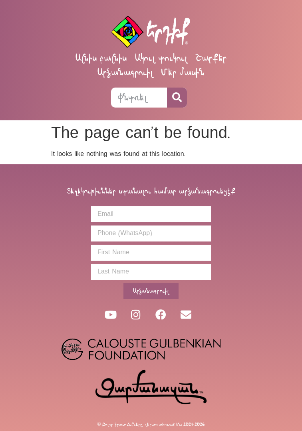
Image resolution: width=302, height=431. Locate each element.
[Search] (177, 98)
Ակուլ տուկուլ (161, 58)
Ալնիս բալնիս (101, 58)
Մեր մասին (183, 72)
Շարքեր (210, 58)
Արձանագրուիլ (125, 72)
